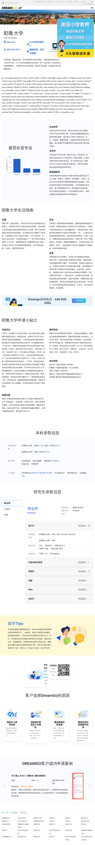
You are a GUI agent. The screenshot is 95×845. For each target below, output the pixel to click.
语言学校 (49, 1)
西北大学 (52, 821)
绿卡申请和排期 (88, 4)
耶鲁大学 (68, 818)
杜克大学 (68, 821)
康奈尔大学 (68, 824)
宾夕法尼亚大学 (22, 821)
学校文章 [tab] (23, 813)
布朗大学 (52, 824)
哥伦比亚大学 (22, 818)
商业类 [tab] (7, 503)
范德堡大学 (37, 824)
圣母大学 (4, 830)
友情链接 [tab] (14, 813)
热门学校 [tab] (5, 813)
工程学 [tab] (7, 509)
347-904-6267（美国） (12, 3)
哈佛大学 (52, 818)
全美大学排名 (59, 1)
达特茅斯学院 (6, 824)
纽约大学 (52, 836)
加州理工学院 (85, 821)
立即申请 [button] (79, 300)
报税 (76, 1)
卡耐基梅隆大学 (6, 836)
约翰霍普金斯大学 (39, 821)
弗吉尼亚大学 (22, 836)
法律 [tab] (6, 514)
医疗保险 (69, 1)
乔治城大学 (68, 830)
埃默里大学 (37, 830)
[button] (10, 786)
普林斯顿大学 (6, 818)
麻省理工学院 (38, 818)
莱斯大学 (83, 824)
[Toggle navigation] (92, 8)
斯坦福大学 (5, 821)
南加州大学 (37, 836)
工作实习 (83, 1)
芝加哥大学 (84, 818)
